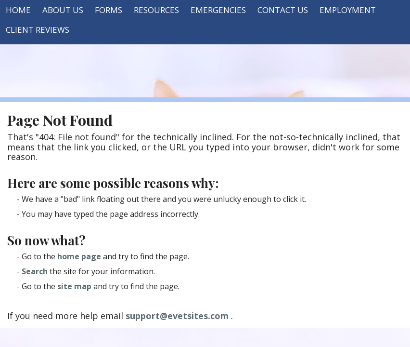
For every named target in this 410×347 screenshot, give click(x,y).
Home (18, 9)
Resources (156, 9)
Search (35, 271)
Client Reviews (37, 29)
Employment (348, 9)
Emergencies (218, 9)
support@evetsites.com (177, 315)
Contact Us (282, 9)
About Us (62, 9)
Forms (108, 9)
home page (79, 256)
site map (74, 286)
